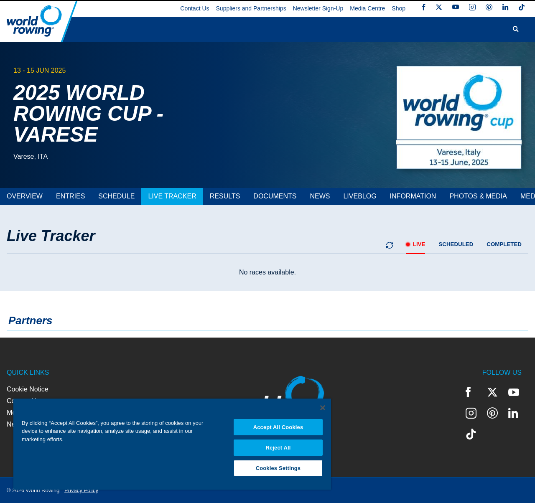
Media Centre (367, 8)
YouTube (455, 7)
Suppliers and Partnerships (251, 8)
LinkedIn (505, 7)
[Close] (322, 407)
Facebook (423, 7)
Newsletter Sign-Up (318, 8)
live (419, 244)
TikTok (521, 7)
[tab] (24, 196)
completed (504, 244)
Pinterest (489, 7)
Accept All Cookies (278, 427)
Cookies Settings (278, 468)
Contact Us (194, 8)
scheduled (455, 244)
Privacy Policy (81, 490)
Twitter (439, 7)
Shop (398, 8)
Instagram (472, 7)
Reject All (277, 448)
